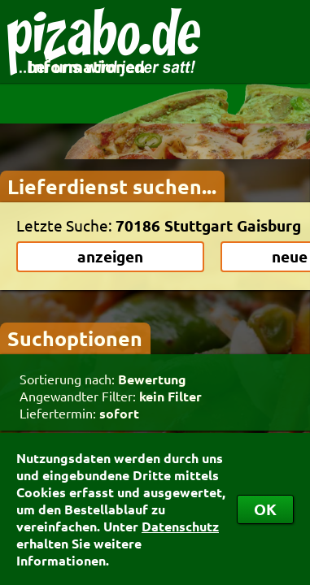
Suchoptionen (74, 338)
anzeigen (110, 256)
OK (265, 509)
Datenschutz (180, 526)
